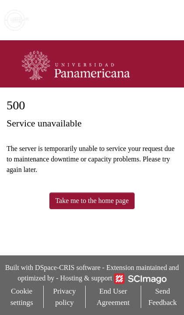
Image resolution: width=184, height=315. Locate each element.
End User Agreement (113, 297)
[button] (126, 20)
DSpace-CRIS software (68, 267)
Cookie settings (21, 297)
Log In (144, 20)
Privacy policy (64, 297)
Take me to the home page (91, 200)
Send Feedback (162, 297)
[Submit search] (113, 20)
